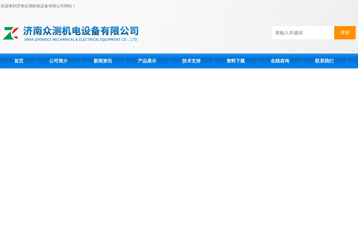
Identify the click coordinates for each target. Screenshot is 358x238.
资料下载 (235, 60)
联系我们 (324, 60)
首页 (18, 60)
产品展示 (147, 60)
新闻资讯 (103, 60)
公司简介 (58, 60)
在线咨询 (280, 60)
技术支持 (191, 60)
